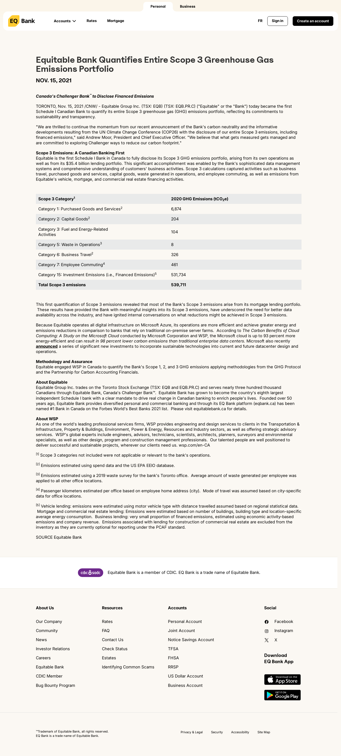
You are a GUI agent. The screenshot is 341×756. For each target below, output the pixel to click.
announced (47, 346)
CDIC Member (49, 676)
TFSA (173, 648)
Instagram (278, 630)
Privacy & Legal (192, 732)
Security (217, 732)
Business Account (185, 685)
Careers (43, 657)
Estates (109, 657)
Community (47, 630)
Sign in (277, 20)
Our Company (49, 621)
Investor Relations (53, 648)
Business (187, 6)
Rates (92, 20)
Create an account (313, 21)
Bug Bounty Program (55, 685)
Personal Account (185, 621)
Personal (158, 6)
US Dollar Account (185, 676)
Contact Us (112, 639)
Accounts (62, 21)
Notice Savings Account (191, 639)
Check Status (115, 648)
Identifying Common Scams (128, 667)
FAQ (106, 630)
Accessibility (240, 732)
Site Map (263, 732)
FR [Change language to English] (260, 20)
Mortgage (115, 20)
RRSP (173, 667)
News (41, 639)
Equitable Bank (50, 667)
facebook (278, 621)
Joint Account (181, 630)
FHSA (173, 657)
